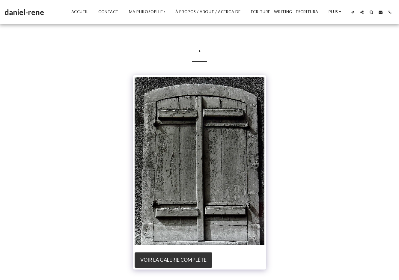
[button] (352, 12)
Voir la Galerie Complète (173, 260)
